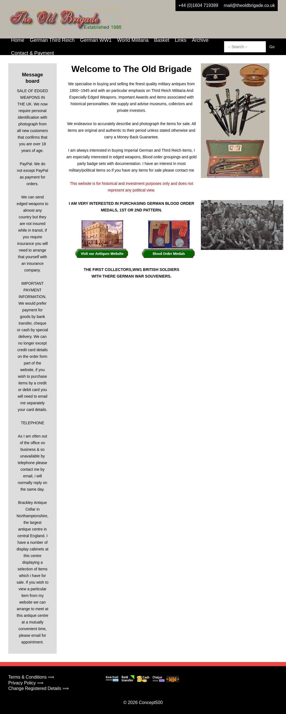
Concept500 (150, 702)
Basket (161, 40)
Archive (200, 40)
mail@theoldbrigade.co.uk (249, 5)
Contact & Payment (32, 53)
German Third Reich (52, 40)
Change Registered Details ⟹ (38, 688)
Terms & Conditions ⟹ (31, 677)
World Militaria (133, 40)
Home (17, 40)
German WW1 (96, 40)
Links (180, 40)
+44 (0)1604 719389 (198, 5)
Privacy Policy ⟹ (25, 683)
